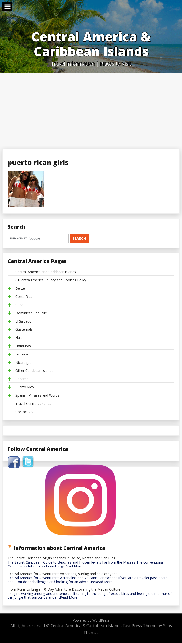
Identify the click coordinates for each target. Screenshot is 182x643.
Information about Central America (59, 548)
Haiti (18, 338)
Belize (20, 289)
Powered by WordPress (91, 620)
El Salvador (24, 321)
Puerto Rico (24, 387)
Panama (22, 379)
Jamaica (21, 354)
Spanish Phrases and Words (37, 395)
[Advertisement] (91, 110)
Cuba (19, 305)
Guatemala (24, 329)
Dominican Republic (31, 313)
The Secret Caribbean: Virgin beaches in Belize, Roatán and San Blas (61, 558)
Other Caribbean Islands (34, 371)
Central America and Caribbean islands (45, 272)
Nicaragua (23, 363)
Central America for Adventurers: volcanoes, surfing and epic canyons (62, 574)
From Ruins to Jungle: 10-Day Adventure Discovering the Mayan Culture (64, 589)
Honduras (23, 346)
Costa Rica (23, 297)
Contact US (24, 412)
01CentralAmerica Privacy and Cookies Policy (50, 280)
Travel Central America (33, 404)
